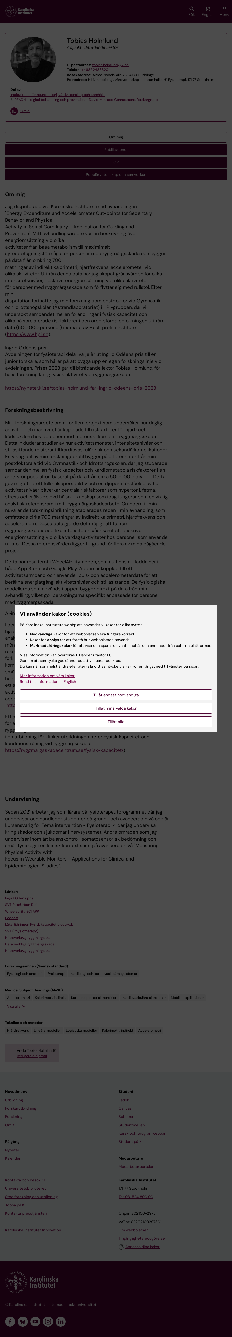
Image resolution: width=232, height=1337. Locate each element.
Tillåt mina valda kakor (116, 708)
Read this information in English (48, 681)
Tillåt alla (116, 721)
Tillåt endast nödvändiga (116, 695)
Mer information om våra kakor (47, 675)
